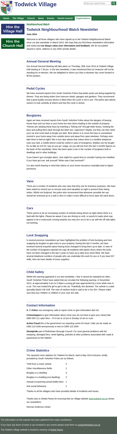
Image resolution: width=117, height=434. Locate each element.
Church (31, 18)
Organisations (83, 18)
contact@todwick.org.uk (88, 425)
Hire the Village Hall (13, 29)
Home (6, 18)
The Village (18, 18)
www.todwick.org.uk (98, 398)
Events (50, 18)
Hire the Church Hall (12, 43)
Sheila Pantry (56, 430)
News (41, 18)
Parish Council (65, 18)
